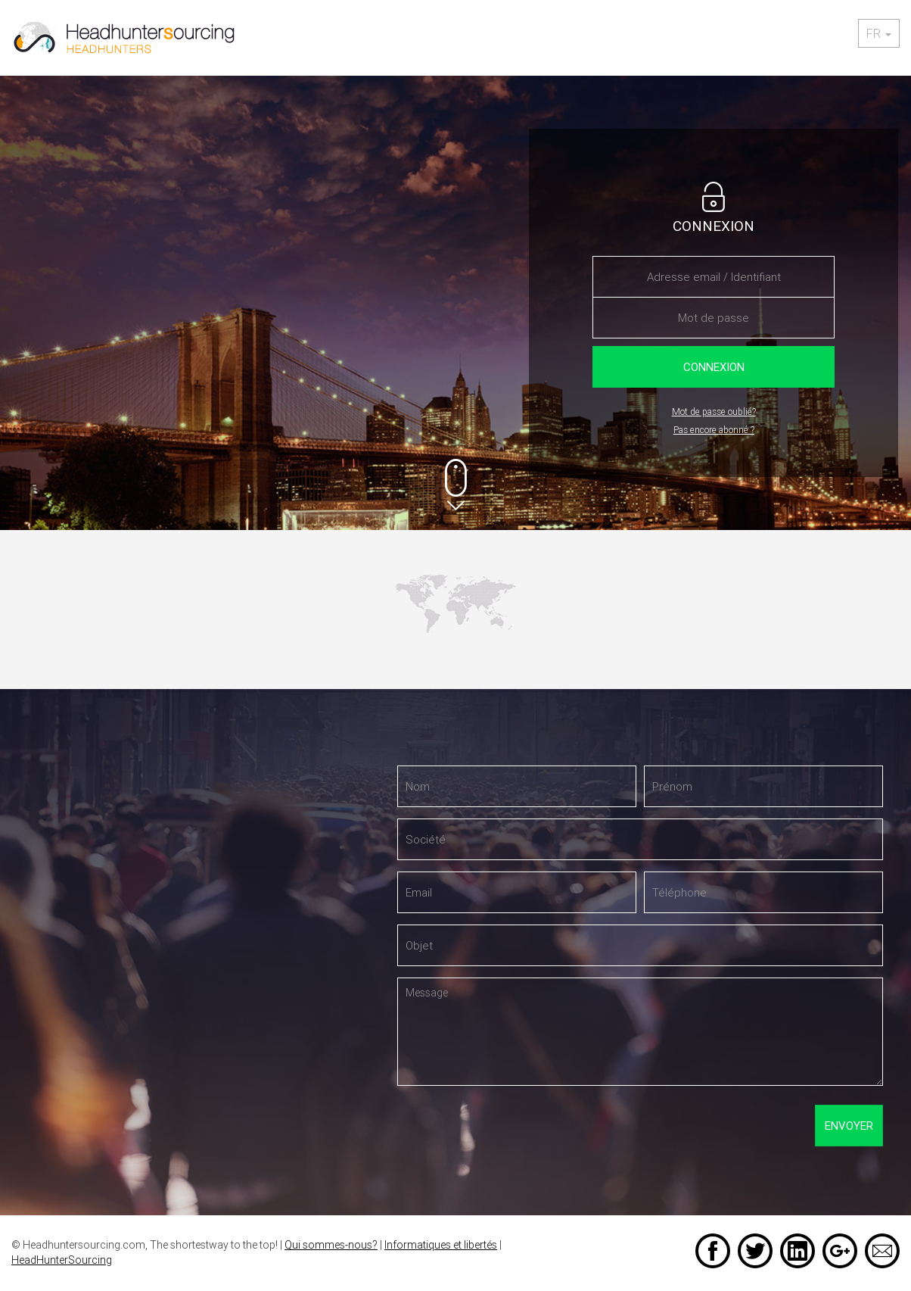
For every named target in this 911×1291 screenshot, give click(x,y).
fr (878, 33)
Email (882, 1250)
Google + (839, 1250)
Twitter (755, 1250)
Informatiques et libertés (440, 1245)
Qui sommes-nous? (331, 1245)
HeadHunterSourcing (61, 1260)
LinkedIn (797, 1250)
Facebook (712, 1250)
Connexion (714, 367)
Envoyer (849, 1125)
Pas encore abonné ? (713, 429)
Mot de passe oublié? (714, 411)
